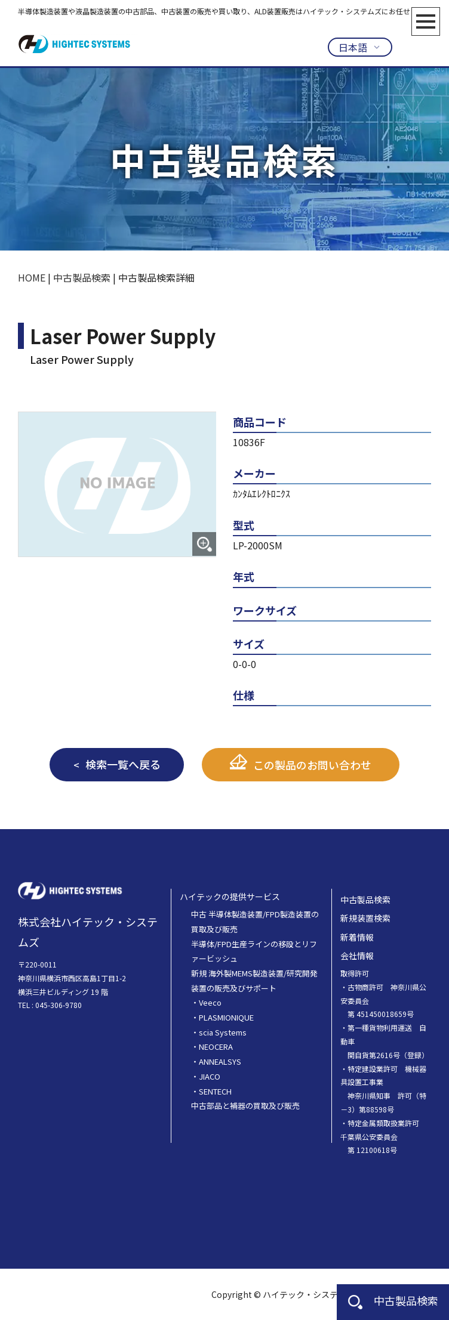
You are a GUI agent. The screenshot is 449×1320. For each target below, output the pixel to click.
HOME (31, 277)
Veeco (210, 1002)
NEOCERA (216, 1046)
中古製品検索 (393, 1300)
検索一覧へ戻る (123, 764)
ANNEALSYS (220, 1061)
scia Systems (223, 1032)
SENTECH (215, 1091)
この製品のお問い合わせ (312, 764)
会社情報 (357, 956)
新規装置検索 (365, 918)
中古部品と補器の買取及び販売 (245, 1105)
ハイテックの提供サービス (230, 896)
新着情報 (357, 937)
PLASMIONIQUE (226, 1017)
